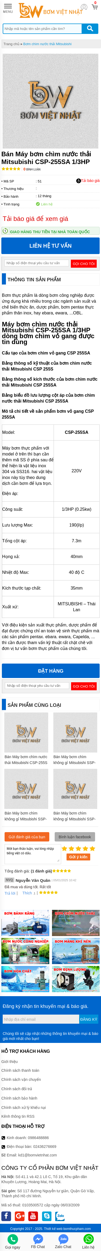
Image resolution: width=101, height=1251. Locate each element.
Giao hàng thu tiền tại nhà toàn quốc (50, 232)
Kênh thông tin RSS (17, 1116)
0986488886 (38, 1138)
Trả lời (10, 893)
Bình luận (31, 169)
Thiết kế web (53, 1229)
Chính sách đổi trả (16, 1089)
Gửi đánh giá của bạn (27, 837)
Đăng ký (88, 1019)
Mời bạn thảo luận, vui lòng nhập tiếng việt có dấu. (33, 854)
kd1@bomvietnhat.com (37, 1155)
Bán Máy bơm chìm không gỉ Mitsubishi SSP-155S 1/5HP (26, 819)
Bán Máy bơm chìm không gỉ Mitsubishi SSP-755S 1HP (75, 763)
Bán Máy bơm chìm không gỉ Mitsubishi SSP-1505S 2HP (75, 819)
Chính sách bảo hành (19, 1098)
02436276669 (44, 1146)
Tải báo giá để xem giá (35, 218)
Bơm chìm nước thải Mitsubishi (47, 44)
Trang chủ (11, 44)
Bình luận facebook (75, 837)
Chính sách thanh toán (20, 1070)
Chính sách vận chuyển (21, 1079)
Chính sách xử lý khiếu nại (23, 1107)
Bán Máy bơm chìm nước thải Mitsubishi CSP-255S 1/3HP (26, 763)
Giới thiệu (9, 1061)
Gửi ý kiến (78, 857)
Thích (25, 893)
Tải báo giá (88, 180)
